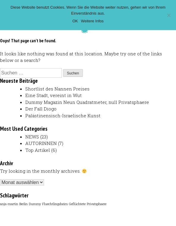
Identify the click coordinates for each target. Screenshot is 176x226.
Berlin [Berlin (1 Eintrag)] (23, 204)
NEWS (32, 137)
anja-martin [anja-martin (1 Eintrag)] (9, 204)
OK (75, 21)
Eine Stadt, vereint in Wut (53, 95)
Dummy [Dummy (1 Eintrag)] (35, 204)
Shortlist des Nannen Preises (57, 89)
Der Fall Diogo (40, 109)
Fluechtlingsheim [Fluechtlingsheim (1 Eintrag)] (55, 204)
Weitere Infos (92, 21)
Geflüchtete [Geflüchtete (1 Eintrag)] (77, 204)
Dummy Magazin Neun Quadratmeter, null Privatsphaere (87, 102)
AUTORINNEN (41, 143)
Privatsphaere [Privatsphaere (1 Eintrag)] (96, 204)
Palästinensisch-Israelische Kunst (62, 116)
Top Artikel (37, 150)
